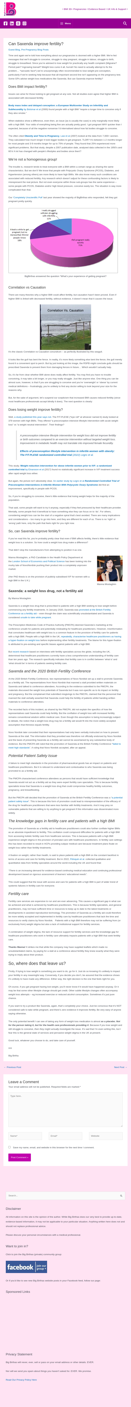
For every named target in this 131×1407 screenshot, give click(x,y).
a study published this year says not (32, 429)
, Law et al (47, 148)
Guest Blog (14, 62)
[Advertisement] (65, 1334)
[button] (125, 35)
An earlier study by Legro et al (68, 493)
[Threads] (18, 36)
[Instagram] (24, 36)
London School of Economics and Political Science (38, 574)
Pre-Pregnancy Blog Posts (35, 62)
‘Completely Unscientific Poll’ (28, 210)
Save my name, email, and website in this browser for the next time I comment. (53, 1160)
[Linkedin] (12, 36)
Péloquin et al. (77, 871)
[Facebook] (5, 36)
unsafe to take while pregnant (35, 630)
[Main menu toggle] (65, 36)
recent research (21, 664)
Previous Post (12, 1080)
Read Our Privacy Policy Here (21, 1392)
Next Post (120, 1080)
